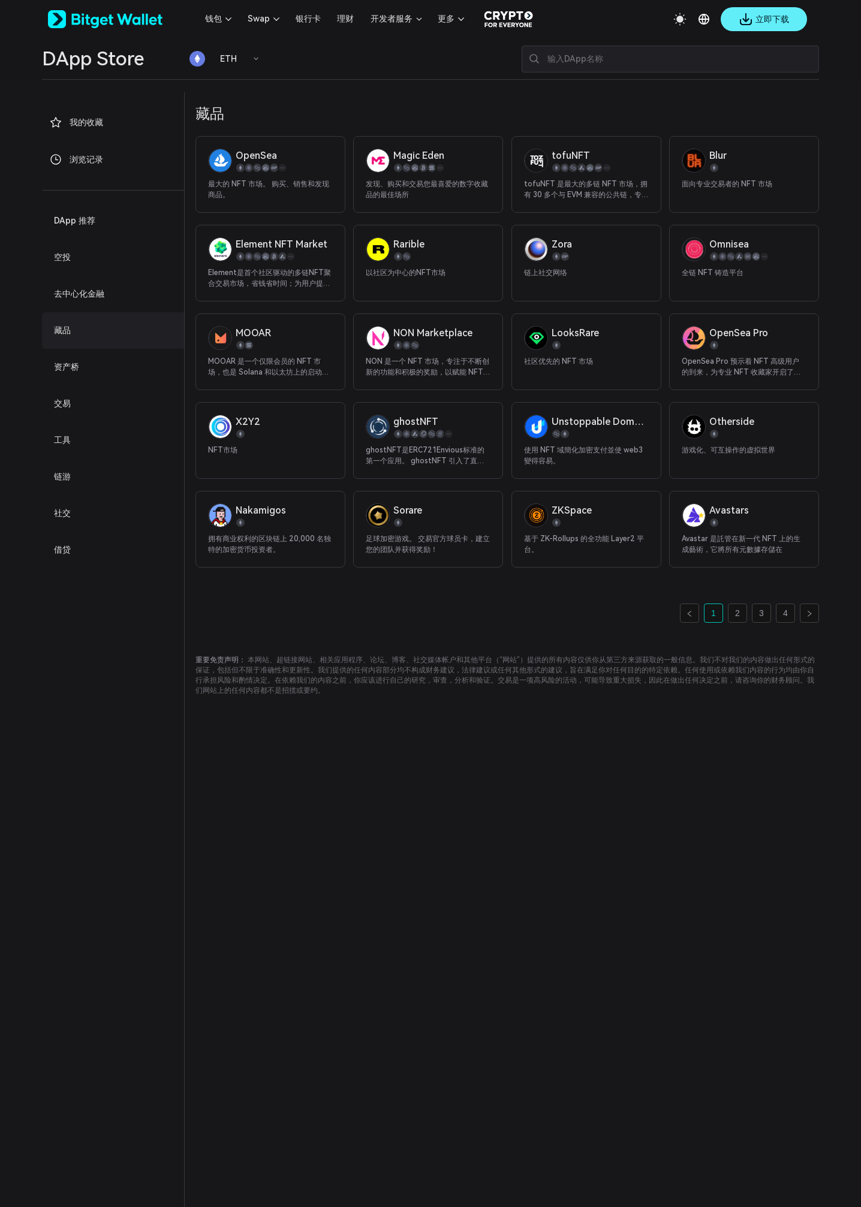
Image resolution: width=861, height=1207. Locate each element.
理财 (345, 18)
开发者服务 (392, 18)
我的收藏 (76, 122)
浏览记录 (76, 159)
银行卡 (308, 18)
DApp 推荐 (74, 220)
